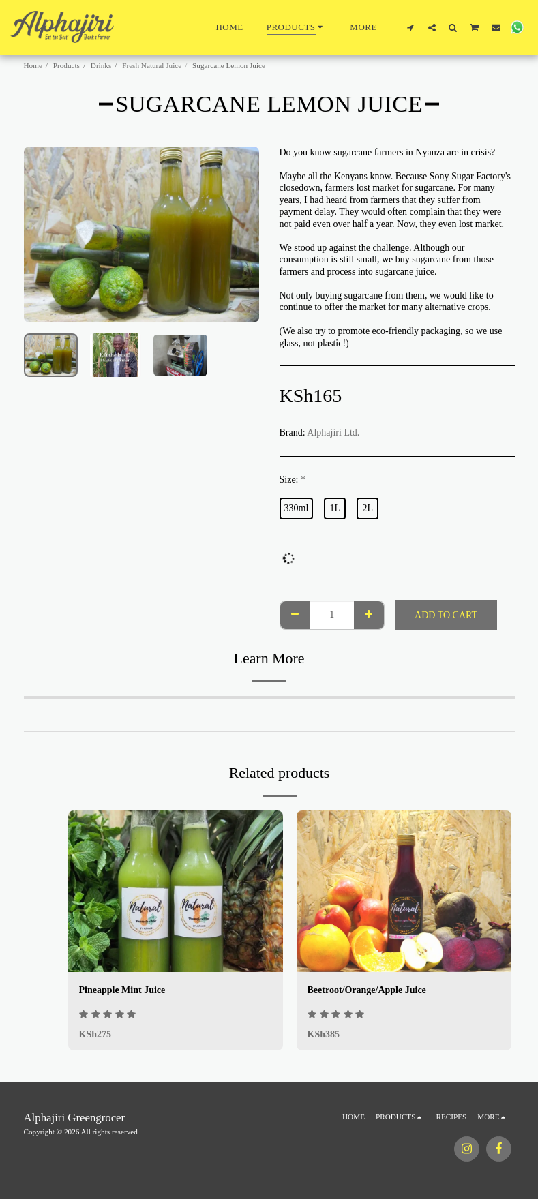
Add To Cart (446, 615)
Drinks (101, 65)
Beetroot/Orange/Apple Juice (367, 990)
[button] (411, 27)
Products (66, 65)
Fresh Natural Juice (151, 65)
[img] (175, 890)
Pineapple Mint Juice (122, 990)
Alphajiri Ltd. (333, 432)
